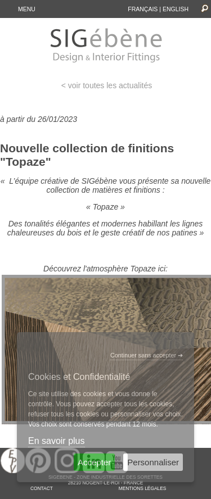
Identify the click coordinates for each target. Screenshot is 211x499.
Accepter (94, 462)
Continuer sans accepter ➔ (146, 355)
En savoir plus (56, 441)
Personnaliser (153, 462)
